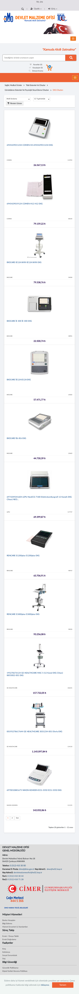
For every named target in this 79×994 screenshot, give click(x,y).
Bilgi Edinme (7, 924)
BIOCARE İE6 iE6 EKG (16, 438)
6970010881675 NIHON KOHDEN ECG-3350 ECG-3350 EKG (34, 790)
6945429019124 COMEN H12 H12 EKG (25, 204)
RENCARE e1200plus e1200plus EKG (23, 556)
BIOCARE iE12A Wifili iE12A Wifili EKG (24, 262)
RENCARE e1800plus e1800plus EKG (23, 614)
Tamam (62, 985)
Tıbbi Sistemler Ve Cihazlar (35, 85)
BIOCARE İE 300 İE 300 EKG (19, 321)
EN (41, 2)
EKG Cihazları (58, 90)
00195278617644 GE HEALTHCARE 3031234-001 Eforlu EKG (34, 732)
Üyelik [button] (36, 9)
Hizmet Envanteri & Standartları (15, 927)
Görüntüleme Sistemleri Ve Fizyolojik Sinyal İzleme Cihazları (27, 90)
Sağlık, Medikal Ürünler (13, 85)
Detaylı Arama (36, 71)
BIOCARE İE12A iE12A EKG (19, 380)
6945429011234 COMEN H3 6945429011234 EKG (30, 145)
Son (17, 818)
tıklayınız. (45, 985)
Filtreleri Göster (14, 103)
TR (37, 2)
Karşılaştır (36, 68)
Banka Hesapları (8, 920)
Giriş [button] (52, 9)
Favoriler (36, 65)
